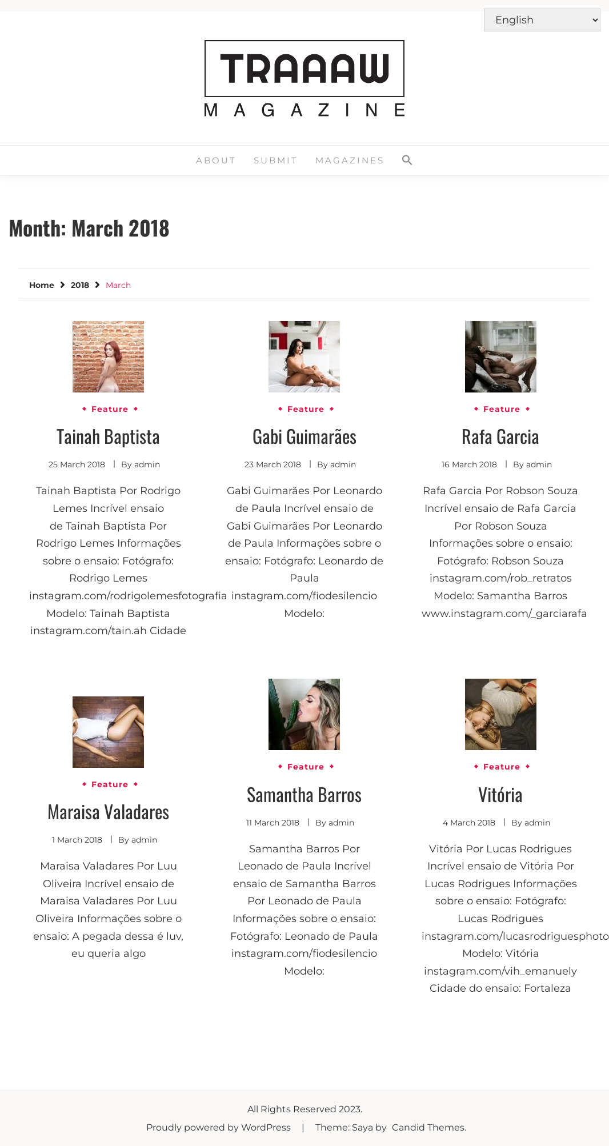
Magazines (349, 160)
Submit (276, 160)
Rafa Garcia (500, 435)
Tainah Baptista (108, 435)
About (216, 160)
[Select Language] (542, 20)
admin (147, 464)
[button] (407, 160)
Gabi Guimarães (304, 435)
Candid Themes (428, 1127)
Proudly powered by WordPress (219, 1127)
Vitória (500, 793)
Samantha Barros (304, 793)
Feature (110, 409)
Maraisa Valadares (108, 811)
